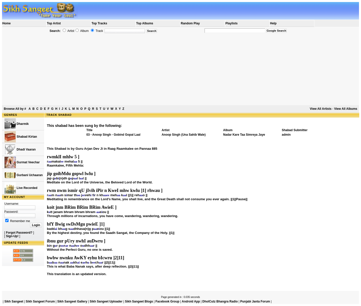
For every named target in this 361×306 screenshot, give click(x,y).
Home (6, 23)
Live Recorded (21, 188)
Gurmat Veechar (22, 162)
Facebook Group (167, 301)
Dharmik (17, 124)
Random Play (190, 23)
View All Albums (345, 109)
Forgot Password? (19, 232)
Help (273, 23)
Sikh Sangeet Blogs (139, 301)
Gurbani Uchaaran (24, 175)
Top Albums (144, 23)
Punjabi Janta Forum (255, 301)
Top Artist (54, 23)
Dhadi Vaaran (20, 149)
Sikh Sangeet (13, 301)
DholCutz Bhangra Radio (220, 301)
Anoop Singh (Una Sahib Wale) (184, 134)
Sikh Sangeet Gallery (72, 301)
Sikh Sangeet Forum (40, 301)
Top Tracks (99, 23)
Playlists (231, 23)
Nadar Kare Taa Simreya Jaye (244, 134)
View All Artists (320, 109)
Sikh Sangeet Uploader (106, 301)
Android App (191, 301)
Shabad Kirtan (21, 136)
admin (286, 134)
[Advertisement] (180, 69)
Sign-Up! (12, 236)
